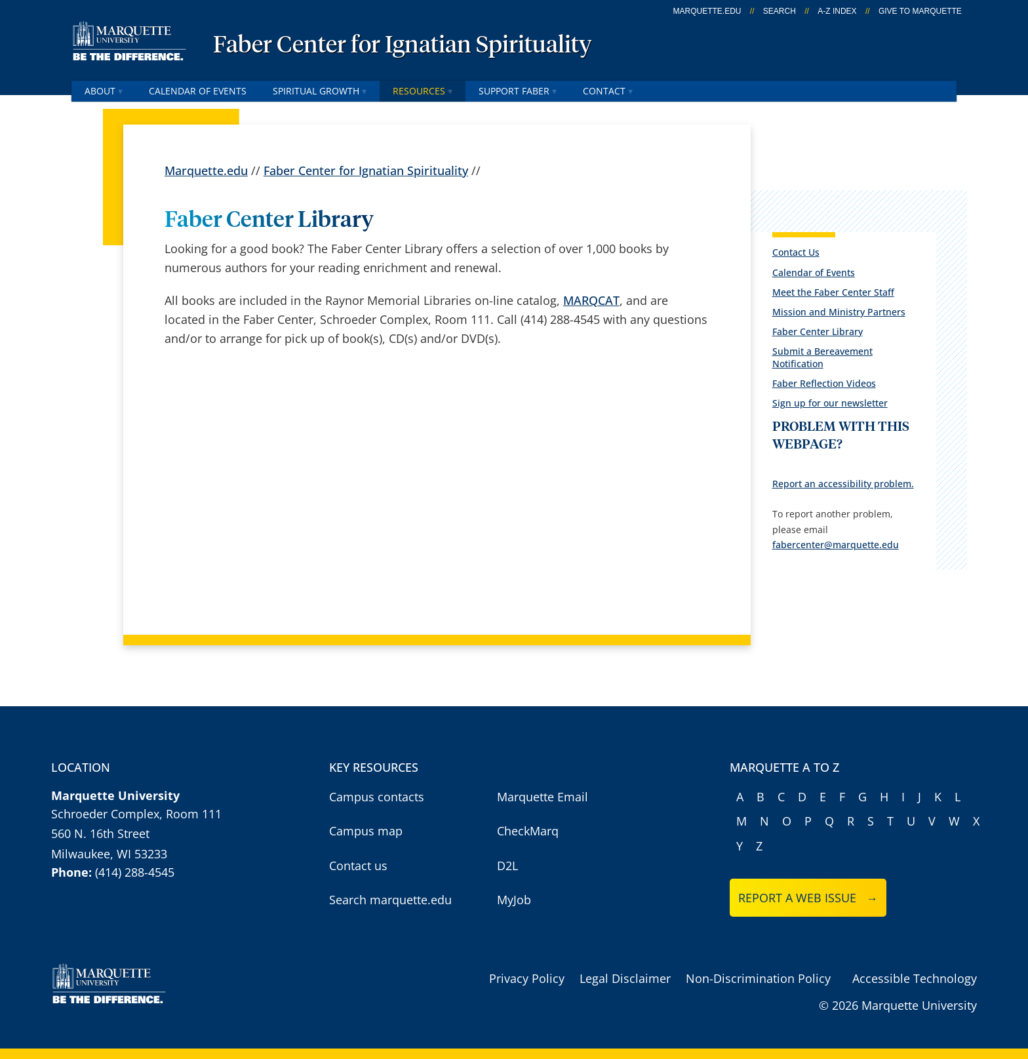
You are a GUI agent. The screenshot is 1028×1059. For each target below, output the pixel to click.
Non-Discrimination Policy (758, 978)
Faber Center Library (817, 331)
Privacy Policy (526, 978)
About (104, 91)
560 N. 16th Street (100, 833)
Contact (608, 91)
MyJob (514, 900)
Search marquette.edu (390, 900)
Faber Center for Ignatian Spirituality (402, 46)
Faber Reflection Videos (824, 383)
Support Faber (518, 91)
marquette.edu (707, 11)
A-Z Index (837, 11)
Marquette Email (542, 797)
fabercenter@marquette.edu (835, 544)
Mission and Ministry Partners (838, 312)
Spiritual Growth (319, 91)
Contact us (358, 865)
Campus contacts (376, 797)
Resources (422, 91)
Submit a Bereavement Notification (822, 357)
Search (779, 11)
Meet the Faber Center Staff (833, 292)
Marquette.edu (206, 170)
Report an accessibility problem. (843, 483)
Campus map (366, 831)
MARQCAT (591, 300)
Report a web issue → (808, 898)
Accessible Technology (914, 978)
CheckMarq (528, 831)
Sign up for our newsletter (830, 403)
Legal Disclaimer (625, 978)
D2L (507, 865)
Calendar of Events (198, 91)
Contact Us (796, 252)
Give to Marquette (920, 11)
